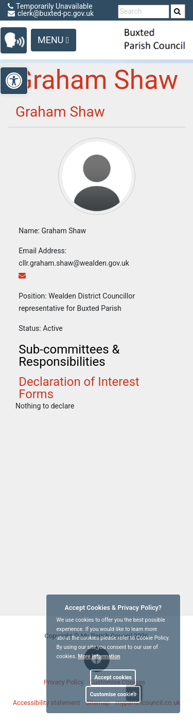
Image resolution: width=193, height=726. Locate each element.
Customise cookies (113, 694)
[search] (178, 11)
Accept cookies (113, 677)
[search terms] (143, 11)
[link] (177, 11)
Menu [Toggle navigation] (53, 39)
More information (99, 656)
